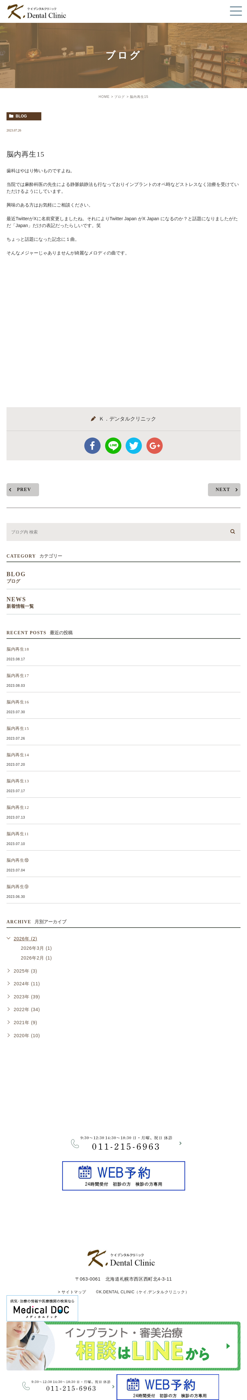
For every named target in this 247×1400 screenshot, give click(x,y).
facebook (92, 446)
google (154, 446)
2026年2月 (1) (36, 958)
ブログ (119, 97)
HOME (104, 97)
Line (113, 446)
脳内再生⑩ (18, 860)
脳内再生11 (18, 833)
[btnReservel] (123, 1186)
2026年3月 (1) (36, 948)
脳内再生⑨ (18, 886)
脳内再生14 (18, 754)
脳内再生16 (18, 702)
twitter (134, 446)
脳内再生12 (18, 807)
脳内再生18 (18, 649)
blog (21, 116)
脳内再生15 (18, 728)
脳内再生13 (18, 780)
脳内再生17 (18, 675)
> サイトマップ (72, 1292)
